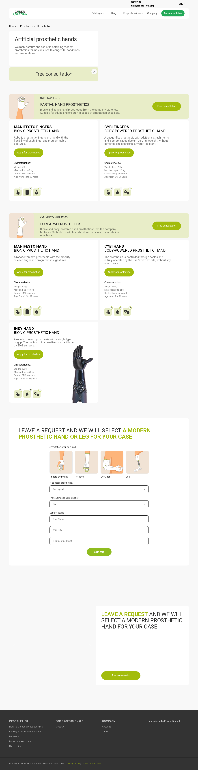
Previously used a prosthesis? (64, 498)
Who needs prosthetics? (61, 483)
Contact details (57, 513)
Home (12, 26)
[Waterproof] (118, 191)
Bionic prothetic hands (20, 741)
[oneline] (99, 530)
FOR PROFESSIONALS (70, 721)
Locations (14, 736)
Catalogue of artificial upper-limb (25, 731)
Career (105, 731)
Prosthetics (26, 26)
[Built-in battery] (37, 191)
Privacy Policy (73, 763)
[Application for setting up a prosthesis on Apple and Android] (27, 191)
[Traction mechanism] (127, 191)
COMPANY (108, 721)
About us (106, 726)
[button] (173, 13)
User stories (15, 746)
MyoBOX (60, 726)
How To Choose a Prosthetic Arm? (26, 726)
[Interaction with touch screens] (108, 191)
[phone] (99, 541)
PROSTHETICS (18, 721)
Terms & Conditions (91, 763)
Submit (99, 552)
